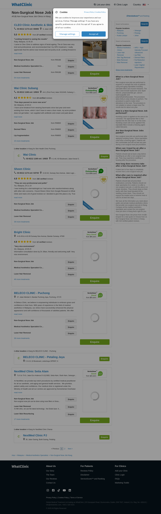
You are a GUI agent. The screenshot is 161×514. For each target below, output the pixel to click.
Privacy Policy (89, 12)
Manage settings (67, 34)
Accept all (93, 34)
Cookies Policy (100, 12)
